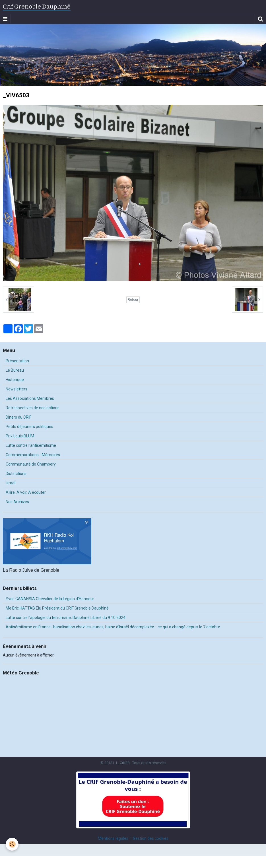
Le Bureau (15, 370)
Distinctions (16, 473)
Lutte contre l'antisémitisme (31, 445)
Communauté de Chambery (31, 464)
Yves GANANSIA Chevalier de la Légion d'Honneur (50, 598)
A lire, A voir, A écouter (26, 492)
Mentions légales (113, 838)
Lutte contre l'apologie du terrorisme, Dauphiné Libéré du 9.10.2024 (65, 617)
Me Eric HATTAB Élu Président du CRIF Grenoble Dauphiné (57, 608)
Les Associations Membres (30, 398)
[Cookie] (12, 844)
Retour (133, 300)
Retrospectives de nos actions (32, 408)
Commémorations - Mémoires (33, 454)
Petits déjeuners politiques (29, 426)
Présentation (17, 361)
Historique (15, 379)
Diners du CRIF (18, 417)
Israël (10, 483)
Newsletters (16, 389)
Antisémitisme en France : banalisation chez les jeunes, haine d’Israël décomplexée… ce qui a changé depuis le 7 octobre (113, 627)
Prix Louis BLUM (20, 436)
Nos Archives (17, 501)
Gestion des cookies (150, 838)
